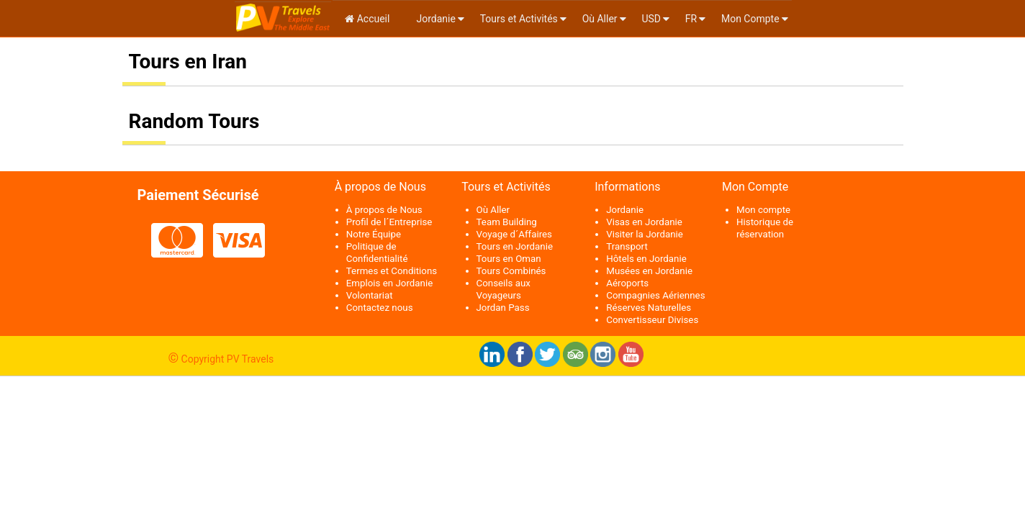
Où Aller (600, 18)
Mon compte (763, 209)
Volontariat (369, 295)
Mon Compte (750, 18)
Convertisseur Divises (652, 319)
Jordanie (435, 18)
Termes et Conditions (391, 270)
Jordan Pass (503, 307)
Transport (627, 246)
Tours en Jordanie (515, 246)
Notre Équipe (373, 234)
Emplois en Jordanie (389, 283)
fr (691, 18)
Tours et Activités (519, 18)
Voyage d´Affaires (515, 234)
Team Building (507, 222)
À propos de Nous (384, 209)
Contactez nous (379, 307)
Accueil (367, 18)
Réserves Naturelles (648, 307)
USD (651, 18)
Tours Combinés (511, 270)
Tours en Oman (509, 258)
